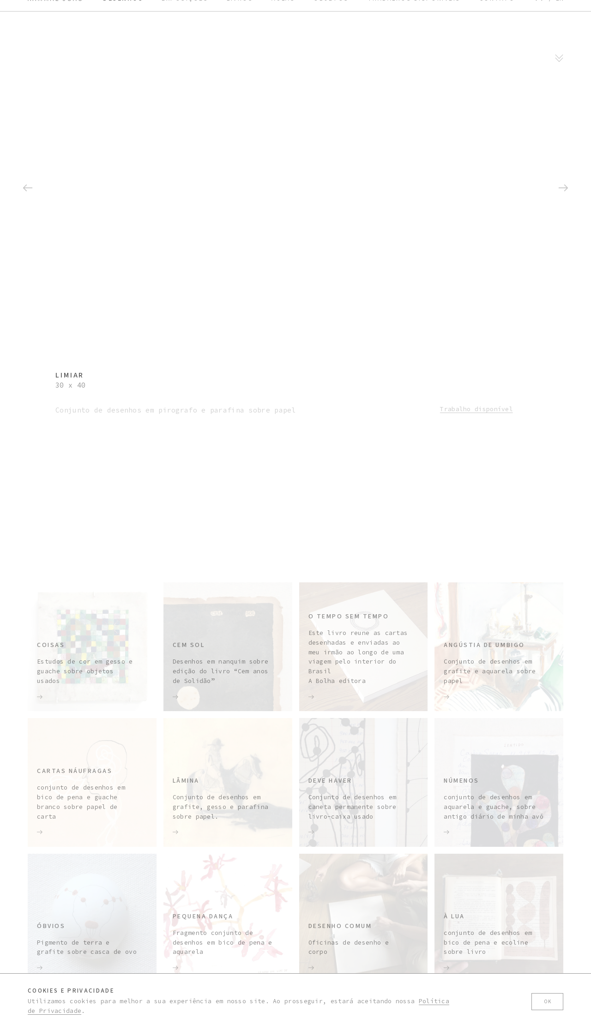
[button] (28, 153)
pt (540, 500)
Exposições (185, 500)
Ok (547, 1001)
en (559, 500)
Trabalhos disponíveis (414, 500)
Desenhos (123, 500)
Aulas (283, 500)
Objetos (331, 500)
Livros (240, 500)
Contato (497, 500)
